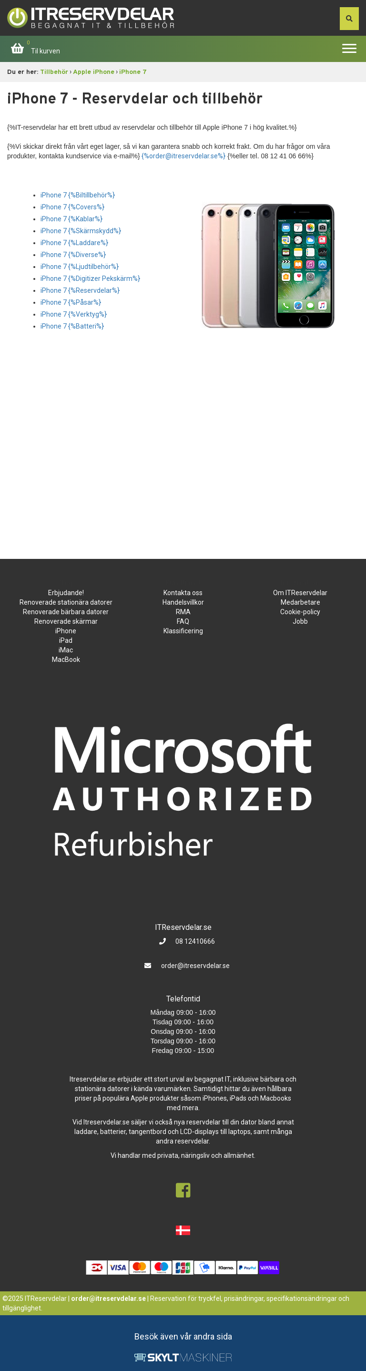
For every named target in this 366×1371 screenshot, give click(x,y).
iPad (65, 640)
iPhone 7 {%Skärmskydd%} (81, 231)
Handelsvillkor (183, 602)
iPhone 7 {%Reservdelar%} (80, 290)
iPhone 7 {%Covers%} (72, 207)
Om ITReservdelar (300, 593)
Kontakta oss (183, 593)
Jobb (300, 621)
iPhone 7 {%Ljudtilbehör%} (80, 266)
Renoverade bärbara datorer (66, 612)
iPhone (65, 631)
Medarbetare (300, 602)
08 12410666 (194, 941)
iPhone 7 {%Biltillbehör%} (78, 195)
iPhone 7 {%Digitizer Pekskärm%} (90, 278)
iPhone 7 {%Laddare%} (74, 243)
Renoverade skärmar (66, 621)
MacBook (66, 659)
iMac (66, 650)
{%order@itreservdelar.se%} (183, 156)
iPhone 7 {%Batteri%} (72, 326)
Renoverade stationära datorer (66, 602)
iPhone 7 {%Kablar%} (71, 219)
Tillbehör (54, 72)
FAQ (183, 621)
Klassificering (183, 631)
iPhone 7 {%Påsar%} (71, 302)
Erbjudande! (66, 593)
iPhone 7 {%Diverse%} (73, 254)
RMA (183, 612)
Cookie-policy (300, 612)
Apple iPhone (93, 72)
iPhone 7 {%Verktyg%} (74, 314)
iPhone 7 (133, 72)
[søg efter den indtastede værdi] (349, 18)
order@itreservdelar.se (195, 965)
